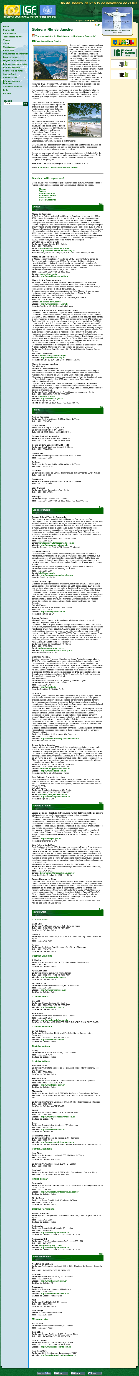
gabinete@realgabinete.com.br (52, 794)
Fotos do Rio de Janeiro (117, 21)
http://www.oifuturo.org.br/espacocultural (60, 738)
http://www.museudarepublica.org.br (58, 250)
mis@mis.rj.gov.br (46, 396)
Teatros (42, 191)
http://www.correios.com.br (53, 771)
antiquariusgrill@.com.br (50, 1245)
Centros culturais (47, 193)
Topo (101, 204)
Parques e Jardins (47, 195)
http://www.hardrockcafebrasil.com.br (58, 1355)
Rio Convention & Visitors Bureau (61, 167)
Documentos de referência (15, 54)
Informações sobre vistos (15, 64)
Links (5, 90)
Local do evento (10, 57)
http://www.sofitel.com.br (52, 1039)
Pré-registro (8, 50)
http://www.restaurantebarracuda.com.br (60, 1192)
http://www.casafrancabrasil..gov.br (57, 575)
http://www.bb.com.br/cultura (54, 276)
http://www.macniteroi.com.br (54, 304)
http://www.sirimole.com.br (53, 990)
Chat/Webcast (9, 47)
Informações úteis (11, 67)
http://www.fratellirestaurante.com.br (58, 1117)
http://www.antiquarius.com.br (55, 1232)
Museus (42, 189)
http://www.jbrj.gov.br (51, 839)
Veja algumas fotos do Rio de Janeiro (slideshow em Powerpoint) (64, 36)
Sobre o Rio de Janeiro (14, 71)
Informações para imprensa (11, 82)
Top (101, 407)
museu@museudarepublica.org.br (54, 248)
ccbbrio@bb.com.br (47, 274)
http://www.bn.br (48, 687)
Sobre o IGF (8, 30)
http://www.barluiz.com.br (53, 1007)
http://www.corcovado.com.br (54, 545)
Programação (9, 33)
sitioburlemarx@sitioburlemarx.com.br (56, 873)
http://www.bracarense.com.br (55, 1294)
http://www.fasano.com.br (53, 1085)
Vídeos (6, 40)
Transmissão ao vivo (12, 37)
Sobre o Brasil (10, 74)
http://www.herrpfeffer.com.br (54, 1020)
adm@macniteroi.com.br (49, 302)
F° (97, 25)
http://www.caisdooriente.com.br (56, 1347)
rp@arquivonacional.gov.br (51, 648)
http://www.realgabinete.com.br (55, 797)
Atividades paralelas (12, 86)
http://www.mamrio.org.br (52, 358)
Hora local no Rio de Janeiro (62, 25)
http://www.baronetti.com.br (54, 1281)
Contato (7, 93)
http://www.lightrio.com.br (53, 612)
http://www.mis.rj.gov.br (52, 398)
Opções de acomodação (14, 60)
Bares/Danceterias (47, 200)
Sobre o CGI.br (10, 78)
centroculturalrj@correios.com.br (54, 769)
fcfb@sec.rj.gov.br (46, 573)
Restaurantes (45, 198)
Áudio (6, 43)
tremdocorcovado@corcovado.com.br (56, 543)
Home (6, 26)
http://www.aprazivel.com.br (54, 977)
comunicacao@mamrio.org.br (52, 355)
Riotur (41, 167)
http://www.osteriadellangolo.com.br (58, 1142)
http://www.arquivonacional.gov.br (57, 650)
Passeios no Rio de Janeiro (46, 41)
